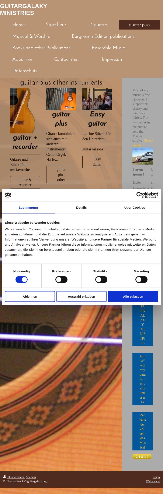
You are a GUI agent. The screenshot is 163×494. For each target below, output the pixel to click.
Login (156, 477)
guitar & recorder (25, 182)
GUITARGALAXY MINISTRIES (23, 9)
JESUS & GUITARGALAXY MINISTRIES (143, 315)
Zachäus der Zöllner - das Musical (142, 431)
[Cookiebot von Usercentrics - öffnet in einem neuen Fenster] (139, 195)
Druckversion (14, 477)
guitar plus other (61, 174)
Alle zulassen (133, 296)
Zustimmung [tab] (28, 207)
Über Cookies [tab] (134, 207)
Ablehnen (30, 296)
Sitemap (31, 477)
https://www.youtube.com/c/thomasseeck (143, 379)
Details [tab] (81, 207)
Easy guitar (97, 161)
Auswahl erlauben (81, 296)
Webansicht (153, 481)
